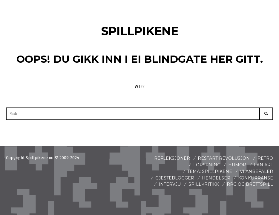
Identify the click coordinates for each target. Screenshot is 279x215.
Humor (237, 165)
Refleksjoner (172, 158)
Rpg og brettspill (250, 184)
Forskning (206, 165)
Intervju (170, 184)
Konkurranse (255, 178)
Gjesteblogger (174, 178)
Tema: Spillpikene (209, 171)
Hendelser (216, 178)
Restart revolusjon (224, 158)
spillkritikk (203, 184)
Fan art (263, 165)
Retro (265, 158)
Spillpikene (139, 31)
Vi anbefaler (256, 171)
